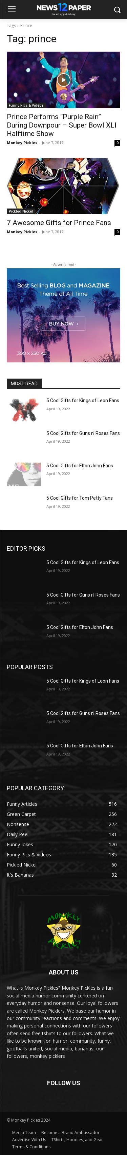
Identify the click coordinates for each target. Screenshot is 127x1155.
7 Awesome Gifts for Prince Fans (59, 223)
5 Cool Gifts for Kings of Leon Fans (82, 400)
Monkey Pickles (22, 142)
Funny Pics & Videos (26, 105)
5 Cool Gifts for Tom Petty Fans (79, 498)
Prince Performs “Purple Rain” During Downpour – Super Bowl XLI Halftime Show (62, 125)
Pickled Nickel (21, 211)
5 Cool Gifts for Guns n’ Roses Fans (83, 433)
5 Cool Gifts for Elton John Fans (79, 465)
